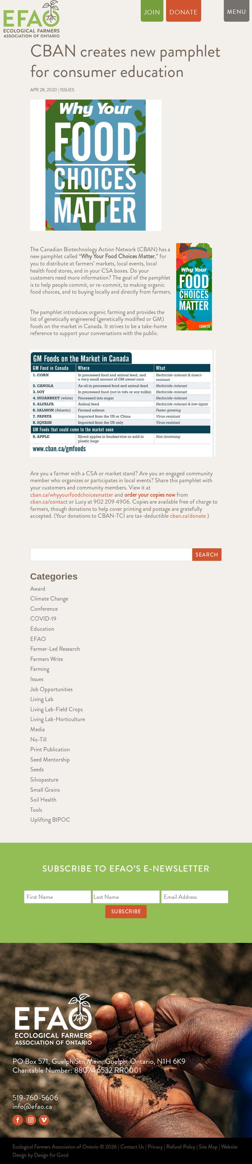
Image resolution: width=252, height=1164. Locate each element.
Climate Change (49, 598)
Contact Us (132, 1147)
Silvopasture (44, 779)
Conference (44, 609)
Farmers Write (46, 659)
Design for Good (51, 1155)
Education (42, 629)
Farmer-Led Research (55, 649)
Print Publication (50, 749)
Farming (39, 669)
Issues (67, 89)
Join (152, 13)
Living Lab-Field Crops (56, 709)
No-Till (38, 739)
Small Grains (45, 790)
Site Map (208, 1147)
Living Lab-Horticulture (57, 719)
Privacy (155, 1147)
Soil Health (43, 799)
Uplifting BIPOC (50, 819)
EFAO (38, 639)
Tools (36, 810)
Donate (183, 13)
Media (37, 729)
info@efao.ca (32, 1106)
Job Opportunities (51, 689)
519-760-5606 (35, 1097)
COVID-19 (43, 618)
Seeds (37, 769)
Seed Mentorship (50, 759)
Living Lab (41, 699)
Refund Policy (180, 1147)
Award (37, 588)
